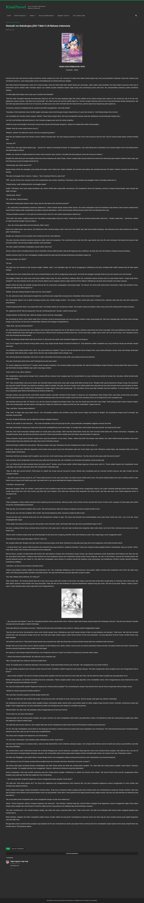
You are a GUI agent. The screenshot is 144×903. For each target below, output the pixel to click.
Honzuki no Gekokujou (13, 22)
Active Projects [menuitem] (19, 15)
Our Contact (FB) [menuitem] (79, 15)
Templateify (94, 900)
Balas (11, 868)
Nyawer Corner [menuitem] (63, 15)
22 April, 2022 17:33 (15, 863)
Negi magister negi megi (19, 861)
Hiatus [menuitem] (32, 15)
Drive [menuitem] (9, 15)
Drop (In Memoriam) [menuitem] (46, 15)
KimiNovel (16, 6)
